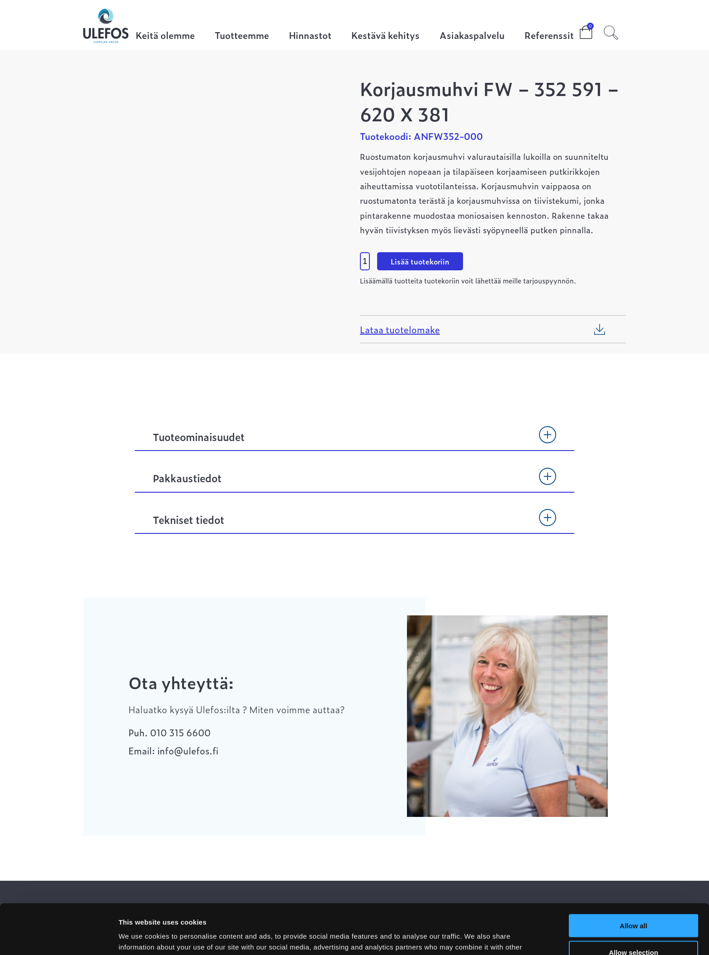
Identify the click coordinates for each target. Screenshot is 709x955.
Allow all (634, 875)
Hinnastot (310, 36)
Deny (633, 928)
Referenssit (549, 36)
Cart (579, 29)
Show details (475, 937)
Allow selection (633, 902)
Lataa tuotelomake (400, 329)
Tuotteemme (242, 36)
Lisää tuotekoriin (420, 261)
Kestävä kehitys (385, 36)
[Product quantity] (365, 261)
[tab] (354, 441)
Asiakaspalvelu (472, 36)
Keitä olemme (165, 36)
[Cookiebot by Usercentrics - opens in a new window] (58, 937)
